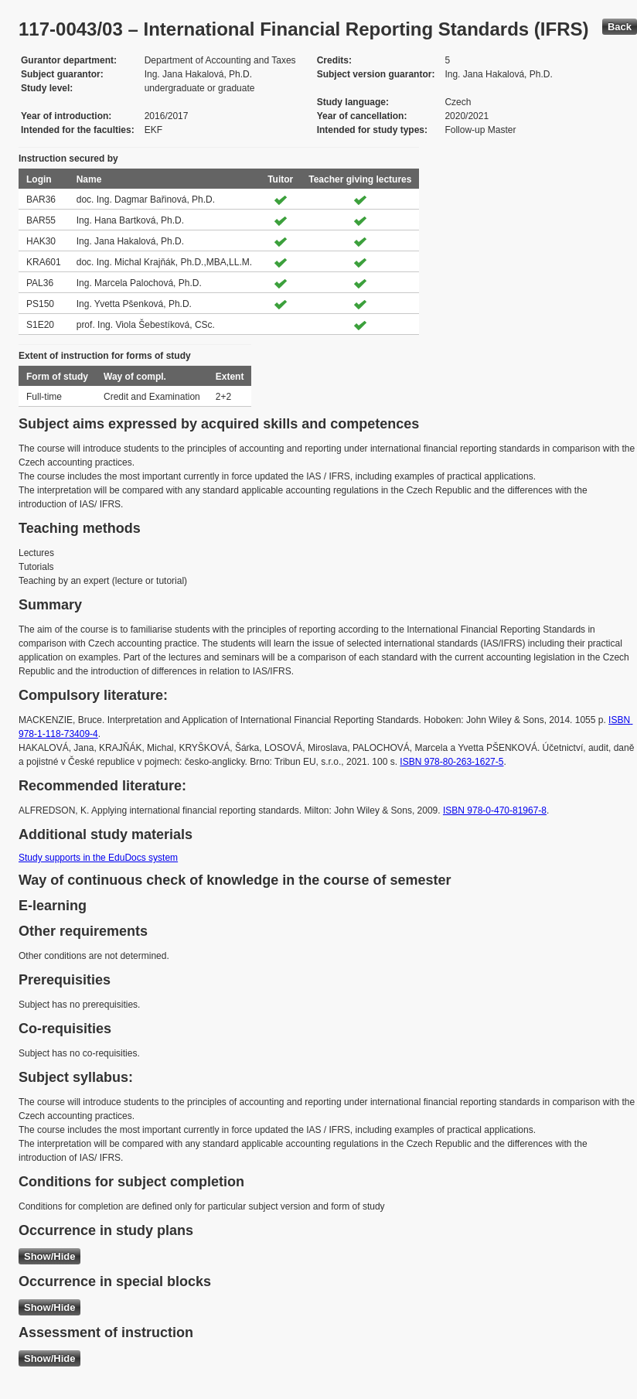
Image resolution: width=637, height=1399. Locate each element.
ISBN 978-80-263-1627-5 (451, 761)
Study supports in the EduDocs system (98, 857)
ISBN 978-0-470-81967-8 (495, 810)
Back (620, 26)
